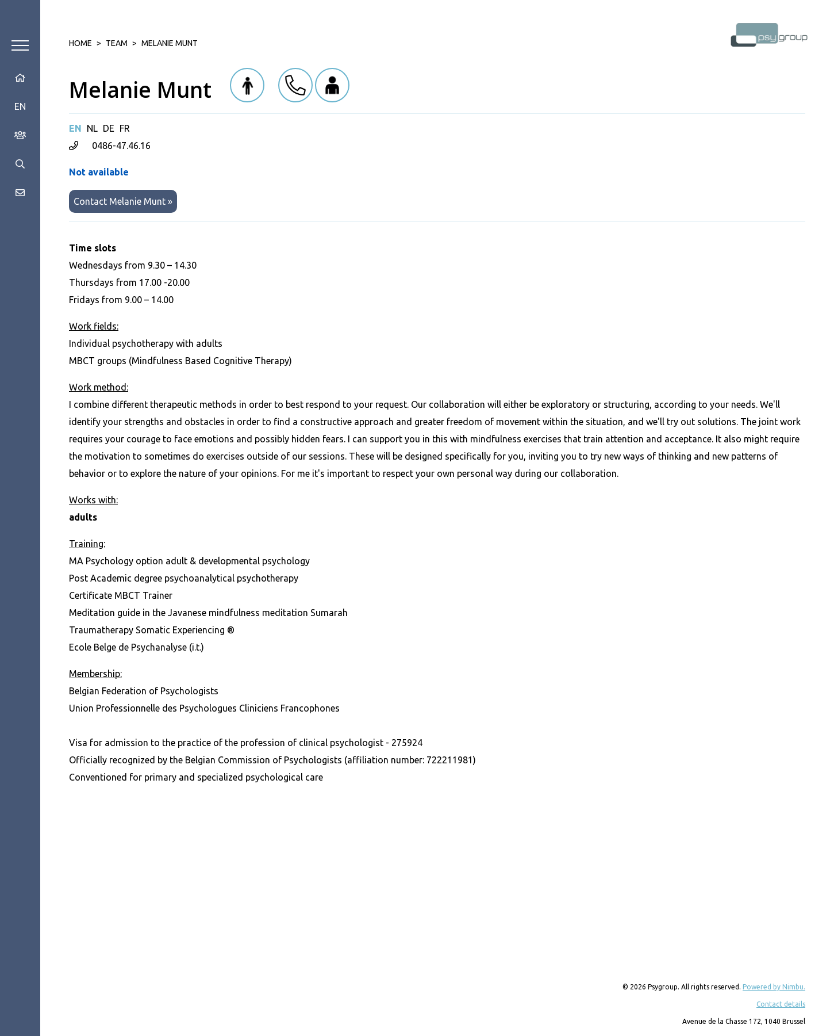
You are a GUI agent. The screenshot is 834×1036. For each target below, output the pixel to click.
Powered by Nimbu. (774, 987)
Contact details (780, 1004)
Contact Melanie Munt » (123, 201)
